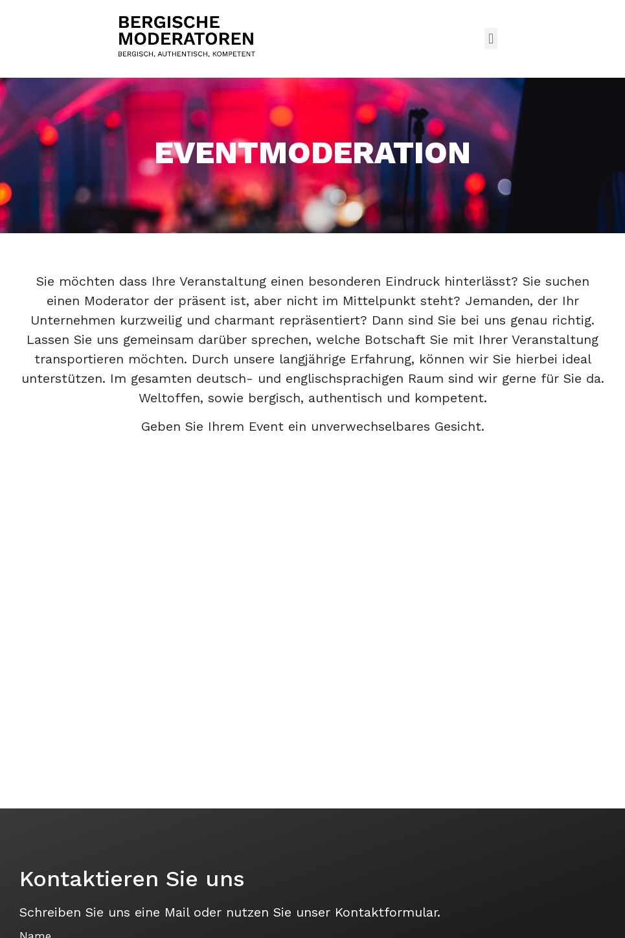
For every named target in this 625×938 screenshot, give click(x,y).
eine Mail (162, 912)
